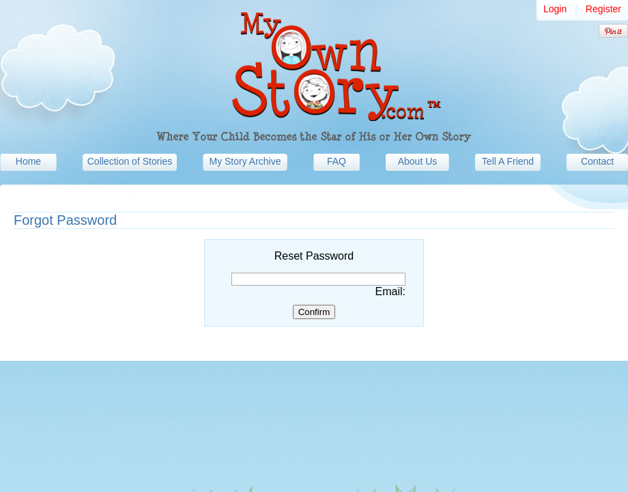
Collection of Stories (130, 161)
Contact (597, 161)
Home (28, 161)
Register (603, 8)
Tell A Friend (508, 161)
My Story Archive (245, 161)
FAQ (336, 161)
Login (555, 8)
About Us (418, 161)
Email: (390, 291)
